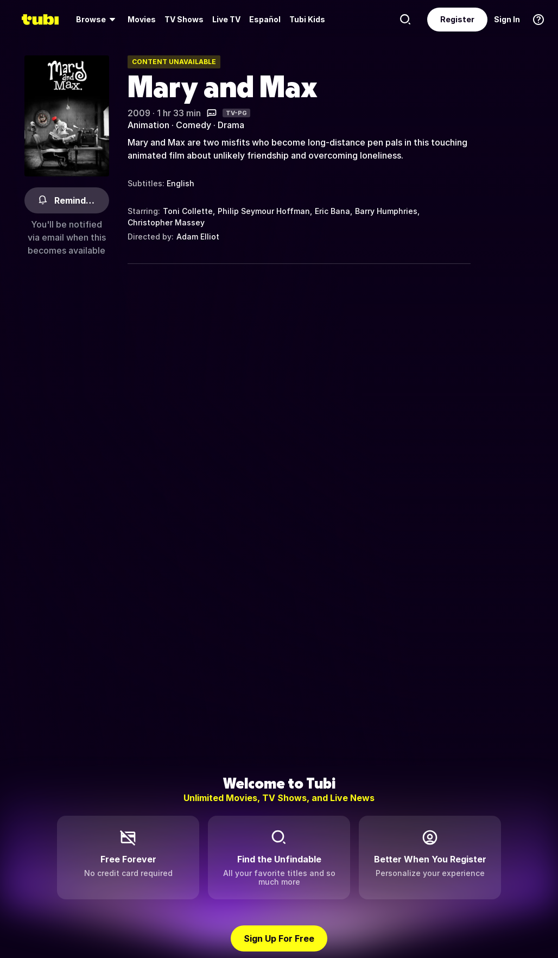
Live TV (226, 19)
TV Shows (184, 19)
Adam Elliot (197, 236)
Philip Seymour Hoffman (264, 211)
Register (457, 19)
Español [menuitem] (265, 19)
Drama (231, 124)
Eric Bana (332, 211)
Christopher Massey (166, 222)
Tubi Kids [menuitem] (307, 19)
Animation (148, 124)
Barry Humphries (386, 211)
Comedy (193, 124)
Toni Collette (188, 211)
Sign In (507, 19)
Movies (142, 19)
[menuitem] (97, 19)
